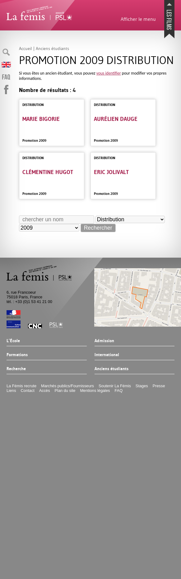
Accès (44, 390)
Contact (28, 390)
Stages (142, 386)
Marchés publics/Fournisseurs (67, 386)
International (107, 354)
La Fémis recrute (21, 386)
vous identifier (108, 73)
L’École (13, 340)
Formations (17, 354)
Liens (11, 390)
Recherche (16, 368)
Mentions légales (95, 390)
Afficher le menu (138, 19)
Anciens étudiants (111, 368)
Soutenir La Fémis (115, 386)
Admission (104, 340)
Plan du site (65, 390)
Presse (159, 386)
